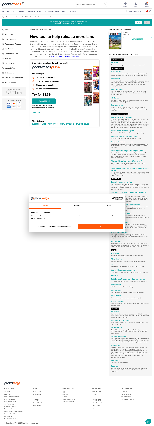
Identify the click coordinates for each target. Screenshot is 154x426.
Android (65, 394)
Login (93, 408)
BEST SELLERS (8, 11)
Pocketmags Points (68, 399)
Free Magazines (9, 399)
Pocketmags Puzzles (11, 44)
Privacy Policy (8, 409)
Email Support (38, 394)
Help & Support (9, 82)
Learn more (36, 112)
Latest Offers (8, 68)
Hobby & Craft (34, 11)
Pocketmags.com (126, 394)
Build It (18, 17)
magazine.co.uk (126, 396)
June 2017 (25, 17)
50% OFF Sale (9, 39)
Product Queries (97, 392)
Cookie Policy (8, 416)
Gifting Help (37, 405)
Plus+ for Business (10, 406)
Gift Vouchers (9, 73)
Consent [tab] (45, 205)
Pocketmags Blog (10, 401)
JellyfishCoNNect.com (128, 399)
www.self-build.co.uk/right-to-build (65, 56)
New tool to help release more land (40, 17)
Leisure (72, 11)
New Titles (7, 394)
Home (6, 30)
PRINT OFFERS (53, 124)
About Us (124, 392)
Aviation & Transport (55, 11)
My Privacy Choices (10, 419)
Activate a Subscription (12, 78)
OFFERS (21, 11)
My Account (8, 49)
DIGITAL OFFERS (66, 124)
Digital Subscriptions (8, 17)
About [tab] (109, 205)
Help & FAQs (37, 392)
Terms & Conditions (10, 414)
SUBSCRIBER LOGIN (39, 124)
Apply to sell (96, 405)
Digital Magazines (68, 401)
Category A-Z (8, 63)
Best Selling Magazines (11, 396)
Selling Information (98, 403)
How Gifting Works (39, 403)
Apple (64, 392)
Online (64, 396)
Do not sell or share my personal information (54, 226)
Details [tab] (77, 205)
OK (100, 226)
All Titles (7, 392)
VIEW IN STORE (137, 39)
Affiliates (94, 394)
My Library (7, 34)
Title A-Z (7, 58)
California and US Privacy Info (14, 411)
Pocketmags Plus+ (10, 54)
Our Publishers (9, 404)
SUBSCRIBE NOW (44, 101)
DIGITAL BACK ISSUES (81, 124)
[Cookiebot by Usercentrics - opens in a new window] (113, 198)
